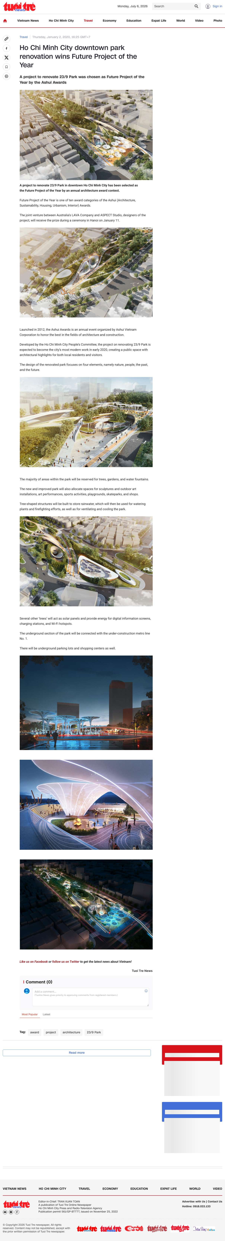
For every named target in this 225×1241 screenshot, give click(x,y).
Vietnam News (28, 21)
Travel (88, 21)
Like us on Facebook (34, 962)
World (180, 21)
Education (133, 21)
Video (199, 21)
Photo (218, 21)
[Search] (176, 6)
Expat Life (159, 21)
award (34, 1032)
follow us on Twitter (65, 962)
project (51, 1032)
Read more (77, 1053)
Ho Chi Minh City (61, 21)
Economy (109, 21)
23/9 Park (94, 1032)
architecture (71, 1032)
